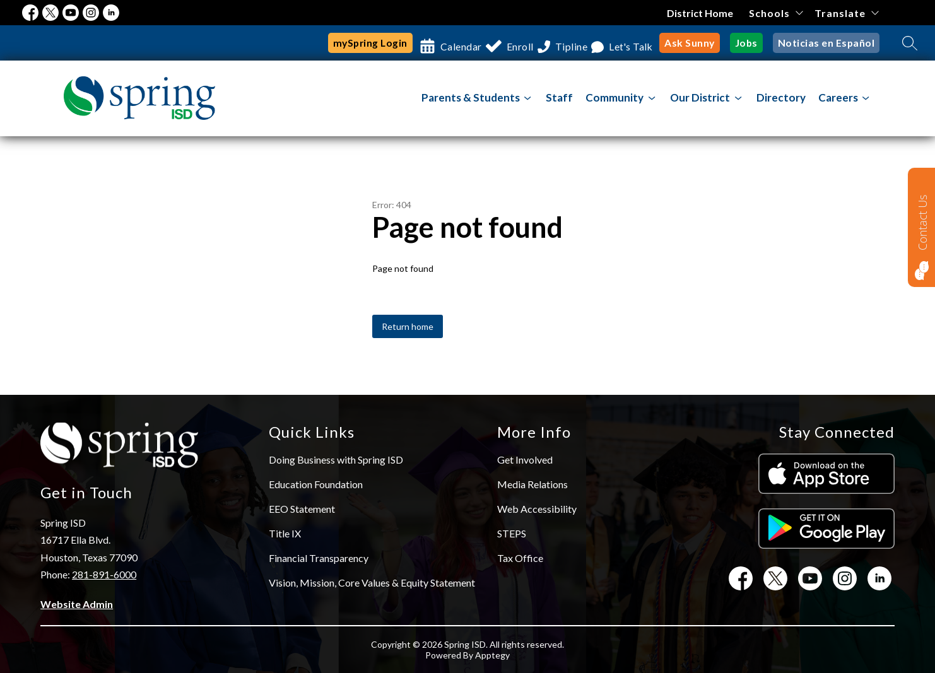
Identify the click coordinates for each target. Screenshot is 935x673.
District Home (700, 13)
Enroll (504, 43)
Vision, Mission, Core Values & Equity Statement (372, 582)
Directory (781, 97)
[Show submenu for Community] (614, 97)
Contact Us (922, 222)
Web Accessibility (537, 509)
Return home (407, 326)
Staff (559, 97)
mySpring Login (342, 43)
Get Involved (525, 459)
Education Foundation (316, 484)
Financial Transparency (318, 558)
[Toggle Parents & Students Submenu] (527, 98)
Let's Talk (634, 43)
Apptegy (492, 655)
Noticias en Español (828, 43)
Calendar (436, 43)
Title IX (285, 533)
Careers (838, 97)
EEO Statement (302, 509)
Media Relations (532, 484)
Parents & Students (470, 97)
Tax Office (520, 558)
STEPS (511, 533)
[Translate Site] (846, 13)
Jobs (751, 43)
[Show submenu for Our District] (700, 97)
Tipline (566, 43)
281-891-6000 (104, 574)
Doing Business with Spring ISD (336, 459)
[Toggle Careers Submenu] (866, 98)
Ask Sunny (697, 43)
